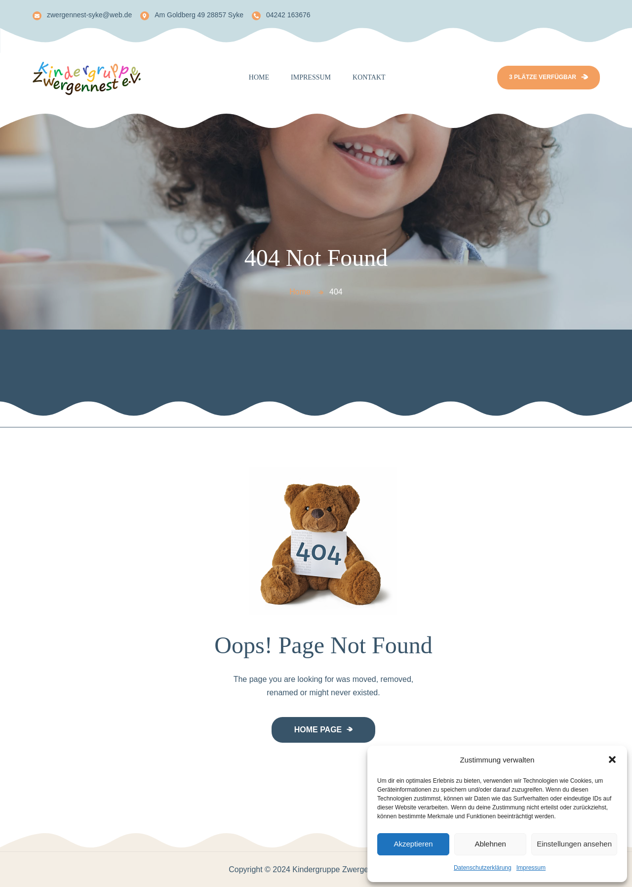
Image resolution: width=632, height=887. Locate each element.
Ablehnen (490, 844)
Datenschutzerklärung (483, 867)
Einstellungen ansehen (574, 844)
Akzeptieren (413, 844)
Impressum (531, 867)
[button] (612, 759)
